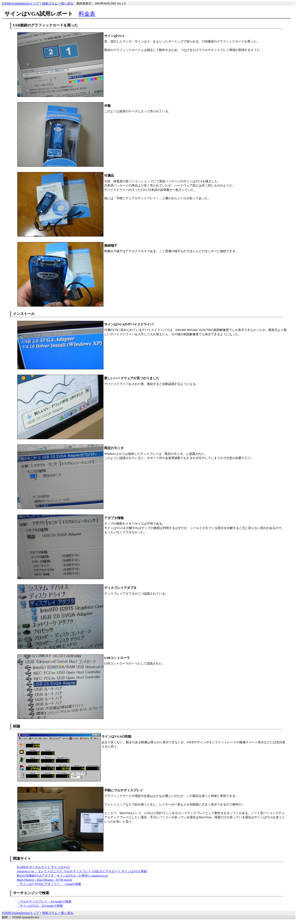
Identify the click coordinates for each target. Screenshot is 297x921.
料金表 (87, 14)
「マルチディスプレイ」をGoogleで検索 (44, 901)
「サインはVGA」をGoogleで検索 (40, 905)
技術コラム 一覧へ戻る (57, 3)
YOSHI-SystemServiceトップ (20, 3)
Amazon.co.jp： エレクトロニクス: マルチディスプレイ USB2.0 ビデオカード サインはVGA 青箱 (82, 871)
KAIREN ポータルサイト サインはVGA (43, 867)
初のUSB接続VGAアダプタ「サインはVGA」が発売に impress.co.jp (62, 875)
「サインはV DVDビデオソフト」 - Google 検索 (49, 884)
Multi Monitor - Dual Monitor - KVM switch (44, 879)
